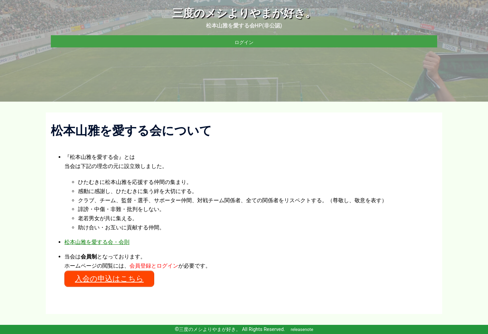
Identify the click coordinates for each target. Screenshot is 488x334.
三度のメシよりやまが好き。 (244, 13)
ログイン (244, 42)
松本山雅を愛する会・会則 (96, 242)
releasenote (302, 329)
